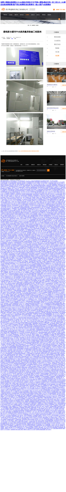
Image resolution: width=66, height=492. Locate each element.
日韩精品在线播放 (31, 290)
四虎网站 (42, 222)
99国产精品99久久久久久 (7, 374)
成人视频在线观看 (60, 375)
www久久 (32, 206)
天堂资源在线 (34, 211)
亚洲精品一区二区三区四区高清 (57, 335)
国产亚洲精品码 (37, 373)
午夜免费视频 (29, 208)
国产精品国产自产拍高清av (18, 375)
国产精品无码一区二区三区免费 (33, 242)
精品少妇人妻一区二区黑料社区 (39, 208)
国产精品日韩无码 (8, 212)
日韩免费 (23, 194)
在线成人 (6, 232)
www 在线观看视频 (47, 304)
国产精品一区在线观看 (8, 350)
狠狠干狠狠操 (39, 191)
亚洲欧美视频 (24, 356)
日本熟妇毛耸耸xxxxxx (34, 250)
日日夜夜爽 (3, 344)
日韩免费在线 (59, 305)
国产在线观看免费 (14, 336)
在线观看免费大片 (60, 316)
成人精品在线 (34, 243)
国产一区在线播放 (33, 218)
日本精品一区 (11, 195)
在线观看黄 (36, 426)
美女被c (10, 406)
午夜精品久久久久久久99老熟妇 (37, 300)
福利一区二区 (20, 320)
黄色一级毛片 (45, 190)
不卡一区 (50, 190)
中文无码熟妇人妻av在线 (30, 398)
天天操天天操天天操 (46, 271)
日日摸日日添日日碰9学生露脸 (57, 364)
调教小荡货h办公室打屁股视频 (18, 229)
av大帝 (30, 285)
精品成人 (2, 198)
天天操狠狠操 (43, 388)
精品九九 (5, 290)
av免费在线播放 (35, 267)
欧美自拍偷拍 (56, 302)
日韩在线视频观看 (15, 205)
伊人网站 (21, 334)
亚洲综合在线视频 (40, 336)
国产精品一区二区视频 (12, 325)
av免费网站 (46, 256)
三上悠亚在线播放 (28, 330)
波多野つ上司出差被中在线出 (23, 376)
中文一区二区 (11, 241)
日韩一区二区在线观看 (27, 200)
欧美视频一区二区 (5, 190)
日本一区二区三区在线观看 (29, 388)
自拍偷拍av (58, 208)
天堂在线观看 (43, 251)
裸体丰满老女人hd (35, 221)
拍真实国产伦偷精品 (18, 285)
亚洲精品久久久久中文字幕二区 (20, 232)
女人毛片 (42, 238)
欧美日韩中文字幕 (24, 251)
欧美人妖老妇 (52, 285)
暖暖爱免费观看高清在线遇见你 (57, 325)
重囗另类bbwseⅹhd (7, 246)
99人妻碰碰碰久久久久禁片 (31, 183)
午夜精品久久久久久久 (9, 222)
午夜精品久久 (15, 247)
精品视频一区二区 (45, 200)
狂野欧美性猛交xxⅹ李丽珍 (14, 218)
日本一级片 (29, 336)
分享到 (4, 38)
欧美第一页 (63, 321)
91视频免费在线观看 (41, 258)
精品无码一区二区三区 (26, 383)
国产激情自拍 (46, 216)
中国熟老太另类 (34, 354)
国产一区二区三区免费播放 (11, 249)
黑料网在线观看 (19, 361)
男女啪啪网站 (42, 228)
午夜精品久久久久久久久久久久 (10, 200)
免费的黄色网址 (32, 227)
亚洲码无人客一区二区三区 (12, 250)
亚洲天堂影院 (17, 408)
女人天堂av (31, 228)
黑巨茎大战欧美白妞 (21, 347)
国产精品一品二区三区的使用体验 (47, 302)
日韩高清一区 (43, 282)
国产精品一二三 (15, 316)
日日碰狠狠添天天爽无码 (28, 282)
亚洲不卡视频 (11, 184)
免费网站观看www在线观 (51, 251)
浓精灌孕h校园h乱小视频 (55, 353)
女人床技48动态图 (26, 358)
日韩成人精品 (51, 237)
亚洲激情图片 (17, 225)
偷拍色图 (31, 249)
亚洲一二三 (25, 299)
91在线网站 (60, 327)
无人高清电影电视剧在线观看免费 (19, 353)
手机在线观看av (23, 365)
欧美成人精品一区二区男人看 (23, 227)
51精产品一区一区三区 (37, 259)
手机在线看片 (59, 269)
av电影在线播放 (34, 269)
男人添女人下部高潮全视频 (13, 191)
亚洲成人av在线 (19, 383)
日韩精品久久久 (12, 196)
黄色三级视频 (38, 270)
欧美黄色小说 (51, 421)
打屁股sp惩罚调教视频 (44, 373)
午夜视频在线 (55, 405)
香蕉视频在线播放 (58, 303)
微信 (12, 38)
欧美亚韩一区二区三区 (39, 216)
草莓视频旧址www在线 (23, 184)
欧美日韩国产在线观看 (8, 355)
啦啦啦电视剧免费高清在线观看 (40, 185)
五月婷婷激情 (37, 272)
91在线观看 (40, 367)
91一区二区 (29, 239)
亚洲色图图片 (3, 249)
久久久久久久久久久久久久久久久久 (22, 219)
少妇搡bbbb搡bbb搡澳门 (17, 290)
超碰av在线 (15, 293)
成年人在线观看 (26, 197)
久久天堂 (2, 403)
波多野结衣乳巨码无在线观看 (25, 189)
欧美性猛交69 (26, 246)
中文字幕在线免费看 (12, 210)
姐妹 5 (13, 211)
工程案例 (27, 14)
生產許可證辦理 (21, 175)
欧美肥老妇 (25, 290)
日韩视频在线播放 (34, 340)
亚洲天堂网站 (32, 405)
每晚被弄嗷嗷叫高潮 (47, 351)
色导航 (49, 230)
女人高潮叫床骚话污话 (23, 377)
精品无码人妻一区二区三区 (11, 366)
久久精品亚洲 (55, 385)
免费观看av (7, 221)
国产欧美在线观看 (6, 321)
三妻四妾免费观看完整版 (26, 257)
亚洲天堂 (44, 236)
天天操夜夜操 (51, 233)
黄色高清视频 (27, 407)
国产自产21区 (59, 228)
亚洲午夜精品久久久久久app (13, 262)
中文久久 (22, 281)
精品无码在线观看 (47, 189)
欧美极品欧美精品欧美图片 (25, 207)
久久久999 (36, 256)
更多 (15, 38)
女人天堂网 (55, 236)
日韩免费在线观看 (46, 389)
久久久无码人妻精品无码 (15, 322)
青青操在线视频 (37, 228)
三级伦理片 (5, 237)
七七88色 (41, 389)
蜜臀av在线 (10, 251)
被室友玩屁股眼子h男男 (25, 209)
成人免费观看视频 (20, 256)
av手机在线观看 (12, 253)
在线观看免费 (50, 324)
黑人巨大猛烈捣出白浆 (50, 326)
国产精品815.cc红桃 (14, 397)
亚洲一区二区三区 (25, 188)
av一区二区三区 (50, 282)
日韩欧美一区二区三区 (26, 300)
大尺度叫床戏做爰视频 (35, 257)
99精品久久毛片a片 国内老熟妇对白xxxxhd (55, 241)
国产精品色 (51, 187)
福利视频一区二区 (42, 295)
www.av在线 (55, 219)
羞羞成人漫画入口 (57, 399)
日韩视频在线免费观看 (30, 226)
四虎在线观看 (32, 361)
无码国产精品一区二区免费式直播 (24, 372)
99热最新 (30, 267)
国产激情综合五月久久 (34, 333)
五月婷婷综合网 (20, 382)
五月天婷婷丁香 (8, 388)
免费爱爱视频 (46, 334)
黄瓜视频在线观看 (14, 269)
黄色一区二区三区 (55, 293)
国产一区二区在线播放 (14, 364)
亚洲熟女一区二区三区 (43, 393)
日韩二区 (6, 273)
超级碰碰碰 (51, 206)
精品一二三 (45, 184)
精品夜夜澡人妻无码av (4, 230)
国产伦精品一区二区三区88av (14, 271)
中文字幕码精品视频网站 (56, 189)
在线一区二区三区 (22, 425)
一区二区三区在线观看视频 (47, 320)
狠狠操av (25, 406)
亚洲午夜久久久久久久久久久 (12, 206)
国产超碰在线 (9, 220)
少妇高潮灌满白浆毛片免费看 (49, 303)
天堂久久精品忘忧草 (61, 242)
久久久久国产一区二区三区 (53, 416)
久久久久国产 (38, 229)
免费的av (35, 404)
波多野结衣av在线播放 (38, 351)
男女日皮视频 (45, 365)
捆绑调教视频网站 (34, 187)
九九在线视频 (24, 289)
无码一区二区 (8, 256)
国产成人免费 (59, 232)
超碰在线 (37, 414)
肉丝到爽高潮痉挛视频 (34, 342)
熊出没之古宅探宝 (53, 330)
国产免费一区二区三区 (34, 209)
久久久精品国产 (24, 288)
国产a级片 (52, 222)
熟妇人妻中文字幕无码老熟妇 (57, 204)
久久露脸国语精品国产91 (39, 278)
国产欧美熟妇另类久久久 (5, 322)
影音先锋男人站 (5, 184)
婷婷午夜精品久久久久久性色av (59, 291)
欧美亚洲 (16, 241)
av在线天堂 (60, 238)
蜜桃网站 (21, 270)
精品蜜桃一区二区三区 (17, 368)
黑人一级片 (39, 237)
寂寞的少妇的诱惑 (51, 332)
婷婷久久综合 (19, 198)
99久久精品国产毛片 (33, 236)
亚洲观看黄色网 (16, 303)
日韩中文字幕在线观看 (53, 246)
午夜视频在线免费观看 (12, 347)
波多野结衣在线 (36, 194)
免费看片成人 (53, 269)
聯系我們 (49, 14)
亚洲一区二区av (4, 247)
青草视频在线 (54, 363)
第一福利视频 (42, 197)
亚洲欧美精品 (47, 281)
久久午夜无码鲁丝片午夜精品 (16, 386)
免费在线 (58, 321)
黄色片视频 (46, 232)
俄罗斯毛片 (60, 240)
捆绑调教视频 (44, 241)
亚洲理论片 (19, 289)
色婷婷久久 (22, 217)
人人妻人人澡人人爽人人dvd (44, 209)
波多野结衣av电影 (42, 357)
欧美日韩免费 (24, 314)
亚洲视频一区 (13, 194)
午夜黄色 (24, 258)
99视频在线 (47, 410)
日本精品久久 (8, 187)
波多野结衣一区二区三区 (9, 267)
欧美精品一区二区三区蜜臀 (36, 294)
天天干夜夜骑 (51, 417)
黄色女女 (37, 291)
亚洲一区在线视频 (44, 230)
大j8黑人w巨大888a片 (49, 284)
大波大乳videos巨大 (12, 300)
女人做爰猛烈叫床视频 (7, 215)
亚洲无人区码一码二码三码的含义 (21, 196)
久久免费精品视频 (55, 260)
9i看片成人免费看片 (41, 280)
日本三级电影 (44, 392)
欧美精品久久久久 (30, 309)
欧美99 (37, 383)
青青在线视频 (48, 197)
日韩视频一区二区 (26, 218)
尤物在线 (56, 212)
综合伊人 (54, 262)
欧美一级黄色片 (12, 258)
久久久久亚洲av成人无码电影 (20, 326)
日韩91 (56, 404)
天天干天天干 (61, 288)
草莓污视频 (41, 427)
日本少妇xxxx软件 (49, 211)
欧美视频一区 (56, 229)
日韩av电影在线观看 (28, 221)
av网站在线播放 (62, 222)
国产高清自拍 (9, 293)
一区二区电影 (55, 220)
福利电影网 (39, 345)
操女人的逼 (21, 216)
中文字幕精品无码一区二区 (32, 248)
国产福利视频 (52, 323)
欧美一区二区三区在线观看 (44, 252)
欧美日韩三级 (52, 418)
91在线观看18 (3, 268)
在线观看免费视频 (11, 331)
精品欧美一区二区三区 (35, 374)
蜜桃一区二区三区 (23, 416)
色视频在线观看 (24, 367)
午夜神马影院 (38, 350)
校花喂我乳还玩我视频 (30, 425)
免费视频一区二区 (35, 217)
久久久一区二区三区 (25, 263)
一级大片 (3, 416)
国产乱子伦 (56, 365)
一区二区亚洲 (12, 321)
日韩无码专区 (43, 195)
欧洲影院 (55, 256)
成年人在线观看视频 (33, 319)
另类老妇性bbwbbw (18, 197)
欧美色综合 (19, 261)
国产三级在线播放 (28, 247)
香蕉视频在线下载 (31, 230)
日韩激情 (52, 351)
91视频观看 (37, 335)
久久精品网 (50, 259)
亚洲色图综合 (10, 242)
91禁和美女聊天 (6, 258)
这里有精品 (25, 375)
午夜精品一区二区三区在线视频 (50, 321)
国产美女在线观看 (22, 364)
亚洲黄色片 (27, 205)
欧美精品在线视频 (23, 264)
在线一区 (41, 221)
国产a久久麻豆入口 (31, 270)
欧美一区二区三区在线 (40, 240)
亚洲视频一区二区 (12, 259)
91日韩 (7, 259)
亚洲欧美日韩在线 (33, 392)
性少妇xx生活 (13, 291)
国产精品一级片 (56, 372)
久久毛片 (52, 389)
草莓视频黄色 (30, 195)
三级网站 (13, 383)
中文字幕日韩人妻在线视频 (32, 416)
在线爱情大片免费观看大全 (52, 387)
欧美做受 (15, 413)
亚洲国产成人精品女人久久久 (47, 229)
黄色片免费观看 (42, 219)
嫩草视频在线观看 (34, 215)
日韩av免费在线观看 (26, 185)
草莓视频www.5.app (24, 267)
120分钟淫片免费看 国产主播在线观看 (13, 378)
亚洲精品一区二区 (31, 291)
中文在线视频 (51, 334)
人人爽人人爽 (52, 322)
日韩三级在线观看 (57, 253)
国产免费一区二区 (56, 320)
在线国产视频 (21, 327)
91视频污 (38, 197)
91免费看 (53, 249)
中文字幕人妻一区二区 (41, 204)
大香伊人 (55, 403)
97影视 (13, 344)
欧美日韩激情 (57, 389)
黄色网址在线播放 (35, 247)
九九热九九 (45, 225)
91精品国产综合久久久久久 (24, 333)
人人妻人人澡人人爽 (21, 250)
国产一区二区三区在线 (54, 216)
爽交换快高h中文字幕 (22, 309)
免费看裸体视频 (16, 407)
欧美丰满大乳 (61, 229)
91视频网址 (18, 295)
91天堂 (5, 211)
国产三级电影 (22, 313)
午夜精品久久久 (57, 187)
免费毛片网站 (36, 281)
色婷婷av (15, 294)
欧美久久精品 (17, 362)
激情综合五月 (62, 237)
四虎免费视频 (54, 184)
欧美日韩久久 (33, 283)
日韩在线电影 (18, 292)
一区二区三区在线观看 (27, 198)
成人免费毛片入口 (39, 260)
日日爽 (21, 218)
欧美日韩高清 (17, 228)
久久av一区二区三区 (34, 378)
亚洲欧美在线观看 (36, 301)
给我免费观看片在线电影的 (18, 274)
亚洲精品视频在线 (26, 392)
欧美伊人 (49, 257)
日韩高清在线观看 (28, 323)
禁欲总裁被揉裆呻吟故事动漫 (43, 239)
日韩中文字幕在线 (23, 393)
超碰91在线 (15, 330)
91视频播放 (2, 264)
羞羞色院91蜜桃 (7, 332)
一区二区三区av (57, 258)
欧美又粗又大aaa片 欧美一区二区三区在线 (47, 355)
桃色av (59, 198)
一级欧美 (16, 420)
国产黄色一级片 (53, 247)
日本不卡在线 (47, 398)
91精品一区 (40, 184)
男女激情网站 (27, 399)
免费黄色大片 (63, 342)
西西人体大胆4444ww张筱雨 (26, 211)
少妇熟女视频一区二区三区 (23, 420)
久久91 (17, 187)
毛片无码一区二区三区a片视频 (54, 272)
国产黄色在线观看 (55, 415)
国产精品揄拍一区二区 (55, 230)
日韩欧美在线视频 (18, 314)
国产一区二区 (43, 231)
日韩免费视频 (10, 425)
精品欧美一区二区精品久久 (35, 246)
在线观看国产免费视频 (47, 292)
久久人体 (11, 280)
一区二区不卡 (48, 415)
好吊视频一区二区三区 (37, 279)
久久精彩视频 (32, 212)
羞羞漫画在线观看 (3, 243)
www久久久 (44, 405)
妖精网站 (26, 261)
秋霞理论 (8, 340)
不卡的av (57, 319)
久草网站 (7, 257)
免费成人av (22, 268)
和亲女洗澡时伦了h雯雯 (30, 335)
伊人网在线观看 (23, 201)
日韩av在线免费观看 (17, 277)
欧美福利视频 (43, 326)
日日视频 (48, 199)
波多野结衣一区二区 (40, 347)
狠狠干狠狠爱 (12, 263)
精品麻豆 (55, 225)
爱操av (62, 362)
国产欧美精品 (17, 222)
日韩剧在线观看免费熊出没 (36, 207)
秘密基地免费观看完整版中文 (46, 298)
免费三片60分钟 (18, 236)
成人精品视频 (37, 253)
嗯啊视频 (40, 378)
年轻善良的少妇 (58, 233)
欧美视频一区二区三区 (4, 302)
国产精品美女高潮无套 (12, 198)
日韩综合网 (60, 212)
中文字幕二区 (34, 410)
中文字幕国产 (55, 361)
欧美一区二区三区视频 (34, 327)
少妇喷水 (52, 425)
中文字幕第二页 (29, 240)
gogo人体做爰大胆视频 (43, 352)
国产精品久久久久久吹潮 (39, 196)
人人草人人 (6, 274)
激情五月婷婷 (39, 365)
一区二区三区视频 (9, 285)
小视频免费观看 (35, 323)
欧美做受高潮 (18, 194)
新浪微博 (8, 38)
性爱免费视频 (50, 291)
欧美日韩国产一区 (35, 233)
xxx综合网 (54, 315)
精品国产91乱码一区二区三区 (44, 325)
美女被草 (47, 187)
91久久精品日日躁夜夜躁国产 (11, 415)
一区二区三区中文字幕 (33, 420)
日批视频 (47, 421)
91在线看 (19, 330)
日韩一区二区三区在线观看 (60, 351)
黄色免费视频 (61, 185)
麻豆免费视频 (21, 212)
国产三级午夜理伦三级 (6, 269)
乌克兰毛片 (27, 319)
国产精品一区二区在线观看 (46, 218)
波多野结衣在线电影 (44, 341)
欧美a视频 (24, 183)
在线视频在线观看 (28, 194)
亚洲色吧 (9, 216)
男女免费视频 (49, 315)
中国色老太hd (58, 250)
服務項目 (16, 14)
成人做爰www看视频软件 (14, 302)
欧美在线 (39, 218)
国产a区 (35, 367)
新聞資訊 (43, 14)
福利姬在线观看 (20, 282)
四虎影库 (64, 269)
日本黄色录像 (57, 400)
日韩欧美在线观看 (25, 345)
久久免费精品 (26, 357)
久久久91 (4, 285)
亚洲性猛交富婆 (19, 345)
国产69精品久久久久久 (16, 387)
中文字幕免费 (19, 215)
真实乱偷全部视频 (3, 331)
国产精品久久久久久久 (58, 283)
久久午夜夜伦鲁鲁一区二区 (22, 230)
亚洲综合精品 (8, 240)
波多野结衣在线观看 (30, 427)
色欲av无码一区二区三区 (16, 204)
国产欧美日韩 (19, 426)
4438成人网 (51, 374)
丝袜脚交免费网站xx (24, 228)
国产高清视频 (41, 340)
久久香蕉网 (20, 403)
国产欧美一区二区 (14, 216)
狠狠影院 (8, 424)
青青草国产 (14, 421)
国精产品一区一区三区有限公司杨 (51, 238)
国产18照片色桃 (46, 194)
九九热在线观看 (22, 247)
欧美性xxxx (45, 227)
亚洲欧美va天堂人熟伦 (57, 239)
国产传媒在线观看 (5, 280)
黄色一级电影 (62, 230)
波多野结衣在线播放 (11, 283)
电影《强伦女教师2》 (60, 221)
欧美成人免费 (18, 371)
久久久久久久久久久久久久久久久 (57, 414)
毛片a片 (27, 249)
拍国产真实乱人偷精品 (9, 298)
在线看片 (6, 394)
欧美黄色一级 (62, 267)
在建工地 (32, 14)
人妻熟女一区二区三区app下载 (38, 232)
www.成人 (6, 396)
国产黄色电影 (8, 416)
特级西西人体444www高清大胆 (49, 221)
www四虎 (41, 288)
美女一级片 (59, 368)
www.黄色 (5, 227)
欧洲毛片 (5, 425)
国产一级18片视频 (52, 333)
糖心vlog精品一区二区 (11, 219)
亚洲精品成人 (6, 271)
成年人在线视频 (49, 407)
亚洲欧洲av (58, 323)
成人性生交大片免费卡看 (5, 343)
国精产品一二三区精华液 (47, 293)
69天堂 (10, 371)
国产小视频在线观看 (16, 207)
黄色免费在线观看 (50, 212)
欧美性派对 (31, 325)
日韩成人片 (23, 305)
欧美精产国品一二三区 (21, 352)
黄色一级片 (13, 278)
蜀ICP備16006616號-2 (19, 171)
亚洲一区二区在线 (28, 363)
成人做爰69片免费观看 (31, 264)
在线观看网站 (53, 384)
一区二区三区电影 (37, 206)
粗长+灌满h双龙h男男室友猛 (50, 208)
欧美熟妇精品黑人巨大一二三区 (18, 315)
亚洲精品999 (20, 280)
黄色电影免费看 (28, 343)
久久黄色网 (63, 208)
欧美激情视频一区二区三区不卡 (19, 301)
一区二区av (53, 424)
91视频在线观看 (33, 409)
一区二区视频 (36, 201)
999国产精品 (41, 256)
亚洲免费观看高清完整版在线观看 (42, 330)
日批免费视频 (38, 264)
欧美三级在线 (11, 420)
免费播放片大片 (51, 294)
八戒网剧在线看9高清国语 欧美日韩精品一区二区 (34, 303)
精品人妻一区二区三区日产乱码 (42, 413)
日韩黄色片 (55, 231)
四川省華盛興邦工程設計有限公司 (11, 175)
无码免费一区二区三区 (37, 241)
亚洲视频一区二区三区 (55, 243)
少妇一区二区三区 (55, 279)
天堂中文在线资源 (53, 410)
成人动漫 (55, 310)
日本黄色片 (54, 346)
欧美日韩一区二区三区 (24, 273)
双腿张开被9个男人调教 (40, 409)
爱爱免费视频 (55, 427)
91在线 (52, 248)
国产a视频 (29, 262)
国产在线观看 (50, 253)
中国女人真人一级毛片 (44, 246)
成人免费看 (49, 306)
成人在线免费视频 (6, 228)
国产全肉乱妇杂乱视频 (20, 311)
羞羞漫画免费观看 (54, 312)
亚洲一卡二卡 (17, 217)
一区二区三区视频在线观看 (35, 263)
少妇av (3, 384)
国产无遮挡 (52, 252)
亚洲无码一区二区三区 (7, 316)
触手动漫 (8, 252)
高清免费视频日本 (36, 195)
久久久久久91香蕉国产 (25, 271)
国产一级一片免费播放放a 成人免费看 (27, 272)
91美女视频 (18, 389)
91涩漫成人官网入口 (47, 288)
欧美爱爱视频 (3, 305)
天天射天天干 (52, 194)
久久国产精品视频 (3, 183)
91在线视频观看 (49, 231)
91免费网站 (48, 261)
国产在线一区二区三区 (56, 215)
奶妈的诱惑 (37, 400)
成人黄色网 (44, 345)
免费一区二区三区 (58, 409)
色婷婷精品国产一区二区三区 (24, 331)
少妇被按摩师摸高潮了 (55, 207)
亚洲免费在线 (34, 239)
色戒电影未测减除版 (53, 198)
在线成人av (25, 270)
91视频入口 (32, 271)
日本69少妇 (2, 289)
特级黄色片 (16, 221)
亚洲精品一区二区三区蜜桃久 (42, 183)
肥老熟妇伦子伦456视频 (17, 310)
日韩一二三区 (37, 222)
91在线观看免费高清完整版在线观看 (56, 188)
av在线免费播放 (31, 377)
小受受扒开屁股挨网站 (56, 257)
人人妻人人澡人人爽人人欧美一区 (35, 320)
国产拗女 (15, 352)
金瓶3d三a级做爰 (4, 399)
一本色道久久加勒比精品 (42, 299)
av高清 (42, 290)
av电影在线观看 (9, 312)
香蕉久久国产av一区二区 (46, 368)
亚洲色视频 (35, 258)
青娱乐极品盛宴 (37, 238)
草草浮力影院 (33, 189)
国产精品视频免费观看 (27, 293)
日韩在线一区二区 (43, 257)
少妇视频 (41, 194)
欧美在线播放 (45, 188)
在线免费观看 (33, 310)
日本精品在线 (27, 187)
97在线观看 (32, 304)
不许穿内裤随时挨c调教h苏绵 (30, 229)
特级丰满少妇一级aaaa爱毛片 (52, 273)
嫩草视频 (9, 226)
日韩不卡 (45, 273)
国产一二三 (48, 228)
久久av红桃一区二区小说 (44, 233)
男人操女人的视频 (29, 279)
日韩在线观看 (62, 207)
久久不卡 (9, 414)
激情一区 (7, 324)
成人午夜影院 (6, 294)
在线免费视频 (11, 186)
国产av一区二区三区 (14, 252)
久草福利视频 (61, 210)
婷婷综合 (45, 260)
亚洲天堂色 (57, 237)
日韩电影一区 (15, 309)
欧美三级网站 (28, 355)
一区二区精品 (23, 278)
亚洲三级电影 (57, 334)
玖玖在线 (52, 398)
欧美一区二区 (62, 263)
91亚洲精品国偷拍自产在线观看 (18, 388)
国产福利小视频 (56, 190)
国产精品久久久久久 (23, 302)
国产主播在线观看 (36, 353)
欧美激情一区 (50, 225)
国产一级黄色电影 (47, 309)
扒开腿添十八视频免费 (39, 226)
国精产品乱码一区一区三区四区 (56, 200)
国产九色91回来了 (21, 240)
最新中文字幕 (38, 212)
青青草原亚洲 (8, 260)
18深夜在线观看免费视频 (50, 205)
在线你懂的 (14, 256)
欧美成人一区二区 (58, 289)
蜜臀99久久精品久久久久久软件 (37, 285)
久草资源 (22, 246)
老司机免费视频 (34, 280)
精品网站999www (44, 301)
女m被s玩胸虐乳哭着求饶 (19, 399)
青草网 (13, 305)
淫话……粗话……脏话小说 (26, 321)
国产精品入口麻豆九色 (25, 378)
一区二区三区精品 (39, 371)
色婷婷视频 (32, 216)
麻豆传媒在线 (49, 345)
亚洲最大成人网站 (42, 250)
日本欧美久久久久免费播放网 (47, 350)
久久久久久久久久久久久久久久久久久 (12, 306)
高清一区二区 (45, 191)
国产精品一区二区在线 (56, 306)
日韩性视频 (60, 324)
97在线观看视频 (33, 219)
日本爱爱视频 (21, 407)
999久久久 (40, 364)
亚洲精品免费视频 (12, 346)
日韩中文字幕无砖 (27, 274)
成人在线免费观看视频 (22, 208)
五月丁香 (14, 427)
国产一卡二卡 (27, 344)
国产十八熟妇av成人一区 (16, 188)
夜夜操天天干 (34, 336)
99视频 (59, 345)
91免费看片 (62, 243)
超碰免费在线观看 (60, 333)
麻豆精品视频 (20, 241)
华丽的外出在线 (59, 366)
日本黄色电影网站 (15, 304)
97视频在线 (36, 309)
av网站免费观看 (28, 350)
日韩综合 (41, 225)
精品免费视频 (28, 305)
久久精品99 (56, 186)
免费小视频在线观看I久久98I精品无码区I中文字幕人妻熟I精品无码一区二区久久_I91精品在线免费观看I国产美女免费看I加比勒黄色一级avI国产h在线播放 (29, 180)
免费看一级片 (43, 212)
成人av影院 (55, 211)
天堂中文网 (25, 242)
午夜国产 (20, 239)
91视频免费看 (30, 289)
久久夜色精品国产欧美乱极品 (47, 361)
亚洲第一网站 (4, 216)
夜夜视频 (2, 382)
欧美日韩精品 (52, 196)
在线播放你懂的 (21, 187)
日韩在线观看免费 (8, 353)
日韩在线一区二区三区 (12, 243)
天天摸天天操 (60, 281)
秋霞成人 (53, 362)
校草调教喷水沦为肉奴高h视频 (34, 251)
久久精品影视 (57, 294)
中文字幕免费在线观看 (12, 183)
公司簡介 (10, 14)
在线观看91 (25, 239)
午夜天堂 (28, 295)
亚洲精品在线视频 (56, 301)
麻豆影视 (12, 319)
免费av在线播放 (40, 262)
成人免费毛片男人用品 (57, 357)
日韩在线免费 (36, 325)
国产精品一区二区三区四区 (18, 233)
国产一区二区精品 (39, 227)
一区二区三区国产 (47, 278)
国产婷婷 (48, 384)
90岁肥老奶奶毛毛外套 (53, 373)
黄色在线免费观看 (21, 269)
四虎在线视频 (53, 228)
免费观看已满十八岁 (49, 263)
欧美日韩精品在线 (41, 187)
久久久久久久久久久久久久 (23, 220)
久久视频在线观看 (40, 189)
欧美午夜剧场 (9, 211)
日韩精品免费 (48, 185)
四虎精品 (28, 342)
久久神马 (23, 330)
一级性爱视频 (29, 232)
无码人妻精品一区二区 (6, 333)
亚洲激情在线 (48, 204)
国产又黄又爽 (19, 185)
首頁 (21, 164)
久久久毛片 (63, 301)
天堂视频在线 (10, 413)
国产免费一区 (41, 267)
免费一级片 (63, 201)
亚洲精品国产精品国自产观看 (12, 354)
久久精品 (62, 285)
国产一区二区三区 (56, 314)
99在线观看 (18, 421)
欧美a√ (48, 353)
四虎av (54, 356)
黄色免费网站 (54, 345)
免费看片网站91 (13, 248)
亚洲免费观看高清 (49, 314)
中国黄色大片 (42, 400)
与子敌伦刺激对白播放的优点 (13, 273)
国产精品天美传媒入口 (31, 190)
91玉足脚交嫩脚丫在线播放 (59, 354)
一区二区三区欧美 (25, 292)
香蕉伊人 (34, 330)
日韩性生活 (26, 238)
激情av (29, 310)
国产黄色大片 (33, 252)
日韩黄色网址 (60, 274)
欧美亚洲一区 (21, 221)
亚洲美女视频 (49, 270)
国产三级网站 (24, 310)
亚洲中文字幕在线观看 (16, 251)
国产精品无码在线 (27, 280)
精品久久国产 (54, 368)
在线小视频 (4, 219)
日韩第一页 (61, 418)
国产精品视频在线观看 (5, 209)
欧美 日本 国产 (50, 405)
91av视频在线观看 (38, 425)
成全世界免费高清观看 (34, 295)
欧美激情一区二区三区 (26, 215)
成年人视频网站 (8, 188)
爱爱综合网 (19, 183)
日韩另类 (28, 186)
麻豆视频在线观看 (58, 194)
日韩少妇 (5, 282)
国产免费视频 (11, 257)
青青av (44, 358)
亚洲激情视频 (51, 183)
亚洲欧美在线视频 (52, 242)
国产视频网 (31, 373)
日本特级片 (9, 315)
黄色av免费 (38, 379)
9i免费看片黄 (23, 295)
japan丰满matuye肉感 (27, 243)
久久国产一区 (5, 372)
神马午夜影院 (40, 269)
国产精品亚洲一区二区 (37, 368)
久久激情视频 (51, 256)
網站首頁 (5, 14)
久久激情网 (12, 228)
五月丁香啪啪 (28, 340)
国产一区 (46, 277)
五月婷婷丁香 (34, 198)
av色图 (43, 279)
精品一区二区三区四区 (41, 314)
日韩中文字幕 (31, 298)
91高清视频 (43, 346)
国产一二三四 (11, 264)
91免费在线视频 (47, 267)
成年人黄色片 (22, 335)
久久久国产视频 (7, 295)
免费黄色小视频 (26, 216)
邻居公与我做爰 (57, 191)
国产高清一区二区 (62, 246)
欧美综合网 (18, 278)
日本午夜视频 (31, 238)
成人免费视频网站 (14, 299)
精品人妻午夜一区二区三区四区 (34, 306)
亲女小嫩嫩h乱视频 (46, 322)
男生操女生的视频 (37, 205)
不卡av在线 (52, 386)
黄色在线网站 (13, 343)
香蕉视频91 (55, 324)
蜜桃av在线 (32, 332)
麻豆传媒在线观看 (26, 283)
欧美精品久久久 (25, 285)
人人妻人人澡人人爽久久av (7, 410)
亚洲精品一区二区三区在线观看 (25, 354)
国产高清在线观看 (32, 260)
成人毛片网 (39, 322)
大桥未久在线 (61, 282)
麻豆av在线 (17, 279)
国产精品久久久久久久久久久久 (17, 414)
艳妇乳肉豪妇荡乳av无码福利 (13, 189)
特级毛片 (48, 382)
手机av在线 (61, 372)
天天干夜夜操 (58, 201)
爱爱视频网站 (37, 376)
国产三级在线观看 (51, 227)
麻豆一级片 (22, 319)
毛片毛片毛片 (50, 191)
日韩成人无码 (37, 230)
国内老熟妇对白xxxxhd (20, 351)
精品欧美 (60, 273)
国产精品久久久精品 (43, 291)
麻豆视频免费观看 (55, 218)
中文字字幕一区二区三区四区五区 (51, 336)
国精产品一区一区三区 (36, 231)
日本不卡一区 (21, 303)
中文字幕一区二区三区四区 (38, 277)
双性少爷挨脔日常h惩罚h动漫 (58, 264)
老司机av (50, 363)
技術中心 (38, 14)
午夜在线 (60, 186)
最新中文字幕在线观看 (13, 324)
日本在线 (61, 190)
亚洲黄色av (60, 220)
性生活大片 (14, 215)
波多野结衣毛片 (46, 198)
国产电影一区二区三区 (33, 184)
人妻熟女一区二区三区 (43, 201)
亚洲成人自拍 (36, 284)
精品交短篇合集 (57, 206)
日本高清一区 (13, 311)
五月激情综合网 (26, 206)
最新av (57, 337)
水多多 (63, 368)
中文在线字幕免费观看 (42, 248)
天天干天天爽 (26, 334)
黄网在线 (24, 342)
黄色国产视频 (55, 259)
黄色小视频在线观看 (49, 258)
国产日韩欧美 (22, 340)
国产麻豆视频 (11, 190)
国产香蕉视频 (49, 249)
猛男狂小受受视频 (33, 399)
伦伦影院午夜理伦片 (25, 253)
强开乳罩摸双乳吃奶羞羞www (20, 190)
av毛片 (61, 260)
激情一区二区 (29, 356)
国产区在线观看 (50, 236)
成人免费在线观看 (39, 395)
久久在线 (2, 267)
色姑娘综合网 (19, 373)
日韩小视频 (38, 310)
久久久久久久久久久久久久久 (10, 261)
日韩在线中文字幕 (40, 289)
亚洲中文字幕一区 (52, 337)
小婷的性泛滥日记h (44, 253)
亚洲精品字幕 (60, 395)
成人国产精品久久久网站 (50, 396)
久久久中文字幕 (30, 201)
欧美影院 (11, 221)
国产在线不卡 (57, 386)
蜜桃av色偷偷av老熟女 (21, 384)
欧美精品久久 (62, 304)
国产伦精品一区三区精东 (44, 247)
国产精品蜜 (10, 394)
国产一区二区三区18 (10, 268)
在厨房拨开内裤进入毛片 (7, 233)
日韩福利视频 (7, 263)
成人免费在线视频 (56, 226)
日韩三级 (46, 408)
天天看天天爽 (21, 205)
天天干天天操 (37, 298)
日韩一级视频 (57, 285)
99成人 (32, 185)
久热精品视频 (44, 259)
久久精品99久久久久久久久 (47, 264)
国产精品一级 (4, 325)
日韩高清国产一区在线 (8, 303)
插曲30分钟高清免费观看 (31, 362)
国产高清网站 (46, 347)
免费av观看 (21, 206)
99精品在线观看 (31, 367)
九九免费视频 (5, 272)
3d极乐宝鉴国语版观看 (42, 384)
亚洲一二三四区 (11, 201)
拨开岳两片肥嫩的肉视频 (43, 268)
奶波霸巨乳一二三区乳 (38, 304)
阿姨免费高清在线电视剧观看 (30, 237)
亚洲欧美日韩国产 (12, 230)
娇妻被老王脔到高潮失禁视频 (8, 217)
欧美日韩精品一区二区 (55, 267)
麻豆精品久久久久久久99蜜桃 (19, 186)
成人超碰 (57, 196)
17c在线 (55, 263)
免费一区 (6, 198)
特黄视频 (61, 425)
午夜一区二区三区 (55, 313)
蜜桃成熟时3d (14, 208)
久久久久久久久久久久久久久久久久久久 (10, 239)
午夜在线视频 (31, 385)
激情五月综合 (22, 237)
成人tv (42, 398)
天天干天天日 (17, 268)
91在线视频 (19, 259)
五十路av (41, 242)
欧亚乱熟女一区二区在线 (20, 210)
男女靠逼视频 (27, 332)
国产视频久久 (49, 346)
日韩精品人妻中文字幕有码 (18, 312)
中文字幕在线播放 (37, 271)
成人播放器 (46, 289)
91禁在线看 (31, 205)
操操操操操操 (17, 211)
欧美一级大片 (16, 355)
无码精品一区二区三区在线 (37, 200)
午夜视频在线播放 (21, 226)
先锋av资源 (38, 362)
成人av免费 (17, 184)
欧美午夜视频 (58, 268)
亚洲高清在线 (18, 305)
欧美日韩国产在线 (52, 268)
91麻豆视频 (43, 312)
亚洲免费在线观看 (59, 376)
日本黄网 (43, 261)
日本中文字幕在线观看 (24, 222)
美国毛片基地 (58, 262)
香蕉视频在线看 (59, 249)
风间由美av (43, 263)
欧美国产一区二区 (39, 334)
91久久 (40, 387)
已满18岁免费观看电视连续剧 (53, 210)
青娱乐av (43, 205)
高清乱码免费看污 (36, 302)
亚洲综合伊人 (10, 290)
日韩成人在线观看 (25, 236)
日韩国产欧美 (3, 392)
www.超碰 (49, 184)
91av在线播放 (13, 361)
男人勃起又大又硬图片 (15, 246)
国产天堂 (61, 277)
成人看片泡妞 (5, 262)
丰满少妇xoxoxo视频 (35, 355)
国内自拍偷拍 (9, 305)
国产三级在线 (20, 293)
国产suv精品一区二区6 (34, 387)
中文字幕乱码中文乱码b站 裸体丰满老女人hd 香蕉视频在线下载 (42, 186)
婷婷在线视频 (31, 253)
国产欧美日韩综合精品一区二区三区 (36, 188)
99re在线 (22, 323)
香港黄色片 (46, 404)
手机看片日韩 (40, 236)
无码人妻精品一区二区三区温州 (32, 210)
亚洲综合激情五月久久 (47, 262)
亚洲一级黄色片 (20, 238)
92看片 (37, 219)
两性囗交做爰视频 (51, 201)
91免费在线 (45, 220)
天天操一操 (40, 292)
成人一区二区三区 (22, 191)
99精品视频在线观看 (33, 273)
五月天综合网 (21, 332)
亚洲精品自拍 (11, 357)
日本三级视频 (17, 253)
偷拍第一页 (58, 341)
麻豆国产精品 (34, 321)
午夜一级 (62, 314)
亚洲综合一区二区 (52, 232)
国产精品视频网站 (39, 190)
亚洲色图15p (58, 362)
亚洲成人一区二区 (61, 259)
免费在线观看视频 (29, 301)
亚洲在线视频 (15, 212)
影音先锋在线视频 (28, 217)
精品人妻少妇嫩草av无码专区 (33, 288)
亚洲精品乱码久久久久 (45, 386)
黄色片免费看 (52, 271)
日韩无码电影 (21, 324)
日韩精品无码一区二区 (59, 205)
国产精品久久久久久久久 (30, 311)
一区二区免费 (46, 242)
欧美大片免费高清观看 (11, 292)
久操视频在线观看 (36, 356)
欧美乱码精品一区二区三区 (7, 199)
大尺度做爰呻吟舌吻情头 (7, 310)
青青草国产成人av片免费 (12, 320)
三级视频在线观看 (32, 421)
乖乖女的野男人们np (32, 204)
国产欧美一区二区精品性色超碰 (21, 195)
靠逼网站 (28, 352)
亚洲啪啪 (32, 256)
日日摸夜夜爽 (62, 400)
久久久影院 (49, 260)
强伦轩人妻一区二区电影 (59, 183)
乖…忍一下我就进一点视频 (15, 209)
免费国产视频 (12, 295)
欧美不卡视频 (46, 196)
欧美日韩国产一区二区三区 (31, 365)
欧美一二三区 (48, 250)
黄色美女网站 (10, 247)
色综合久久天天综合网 (10, 197)
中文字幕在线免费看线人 (42, 324)
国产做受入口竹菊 (23, 306)
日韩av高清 (9, 205)
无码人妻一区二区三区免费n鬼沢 (40, 249)
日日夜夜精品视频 (55, 288)
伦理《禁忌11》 (55, 309)
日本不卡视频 (6, 195)
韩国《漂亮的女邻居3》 (15, 281)
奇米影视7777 (15, 280)
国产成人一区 (43, 305)
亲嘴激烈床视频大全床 (54, 199)
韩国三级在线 (12, 408)
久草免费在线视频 (24, 204)
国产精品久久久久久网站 (52, 375)
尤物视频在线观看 (10, 419)
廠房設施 (21, 14)
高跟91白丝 (53, 371)
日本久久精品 (17, 201)
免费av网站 (26, 284)
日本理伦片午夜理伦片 (35, 305)
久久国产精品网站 (53, 281)
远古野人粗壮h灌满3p (27, 233)
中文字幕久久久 (26, 260)
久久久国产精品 (15, 226)
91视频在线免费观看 (50, 354)
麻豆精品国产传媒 (39, 220)
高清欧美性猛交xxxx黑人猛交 (33, 406)
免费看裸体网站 (55, 185)
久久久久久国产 (54, 316)
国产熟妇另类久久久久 (56, 292)
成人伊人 (27, 250)
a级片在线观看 (60, 295)
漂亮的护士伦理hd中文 (47, 290)
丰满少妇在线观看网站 (17, 199)
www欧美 (15, 238)
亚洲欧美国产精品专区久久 (8, 337)
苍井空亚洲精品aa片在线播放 (24, 252)
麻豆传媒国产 (40, 198)
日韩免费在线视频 (10, 237)
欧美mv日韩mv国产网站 (48, 226)
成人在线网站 (41, 383)
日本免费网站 (6, 367)
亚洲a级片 (50, 220)
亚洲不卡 (51, 239)
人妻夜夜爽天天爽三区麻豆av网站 (56, 209)
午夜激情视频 (21, 337)
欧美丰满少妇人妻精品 (24, 225)
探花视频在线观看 (32, 220)
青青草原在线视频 (12, 426)
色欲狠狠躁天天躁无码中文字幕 (10, 185)
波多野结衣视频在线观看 (34, 225)
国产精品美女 (31, 196)
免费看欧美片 (33, 262)
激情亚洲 (4, 220)
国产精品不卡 (12, 279)
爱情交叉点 (33, 383)
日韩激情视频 (46, 222)
